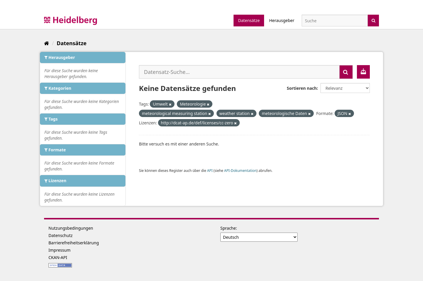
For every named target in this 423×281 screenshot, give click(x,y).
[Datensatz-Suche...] (239, 72)
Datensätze (249, 20)
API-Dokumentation (240, 170)
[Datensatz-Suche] (335, 20)
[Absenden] (373, 20)
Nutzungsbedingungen (70, 228)
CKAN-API (57, 257)
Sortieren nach (302, 88)
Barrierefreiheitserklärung (73, 243)
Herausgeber (281, 20)
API (210, 170)
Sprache (228, 228)
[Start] (46, 43)
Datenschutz (60, 235)
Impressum (59, 250)
